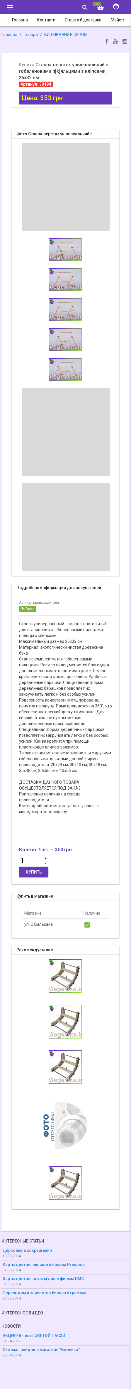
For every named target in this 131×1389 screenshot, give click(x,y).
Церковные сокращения (27, 1250)
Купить (34, 872)
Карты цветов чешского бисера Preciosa (44, 1264)
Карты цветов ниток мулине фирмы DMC (43, 1278)
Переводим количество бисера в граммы (44, 1292)
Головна (9, 34)
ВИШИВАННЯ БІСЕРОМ (66, 34)
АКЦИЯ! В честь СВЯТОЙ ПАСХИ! (35, 1335)
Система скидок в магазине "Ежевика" (41, 1349)
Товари (31, 34)
